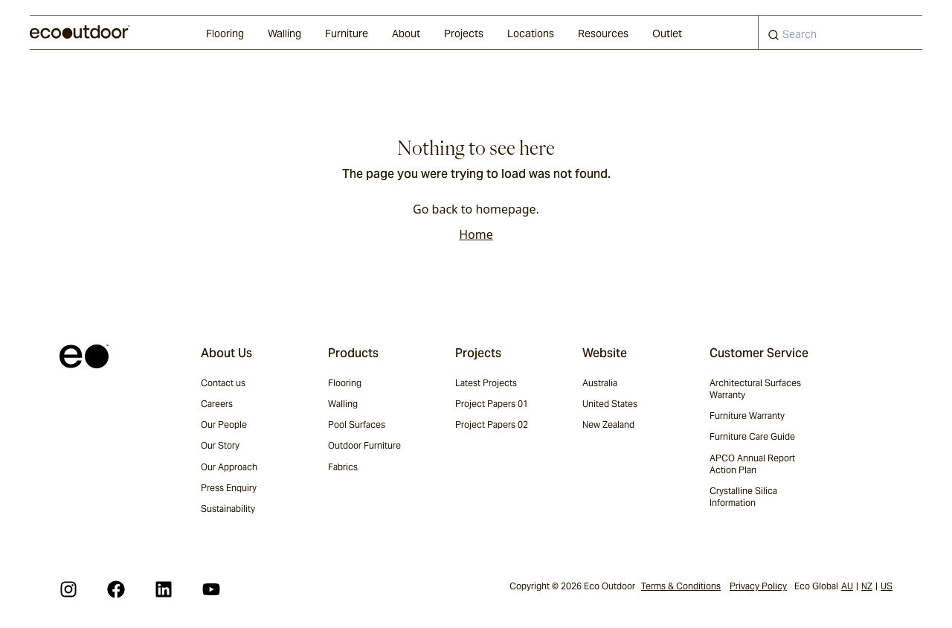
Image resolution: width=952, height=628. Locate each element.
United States (609, 403)
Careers (217, 403)
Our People (224, 424)
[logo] (80, 32)
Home (476, 234)
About (406, 33)
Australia (599, 382)
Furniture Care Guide (752, 436)
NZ (866, 586)
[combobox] (840, 32)
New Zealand (608, 424)
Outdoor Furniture (364, 445)
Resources (603, 33)
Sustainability (228, 508)
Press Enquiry (229, 487)
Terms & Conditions (681, 586)
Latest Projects (486, 382)
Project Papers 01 (491, 403)
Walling (284, 33)
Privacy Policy (758, 586)
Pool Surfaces (356, 424)
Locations (530, 33)
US (886, 586)
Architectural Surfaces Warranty (755, 388)
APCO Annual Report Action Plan (752, 463)
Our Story (220, 445)
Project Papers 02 (491, 424)
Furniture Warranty (747, 415)
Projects (463, 33)
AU (847, 586)
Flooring (225, 33)
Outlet (667, 33)
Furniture (346, 33)
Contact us (223, 382)
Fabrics (343, 466)
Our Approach (229, 466)
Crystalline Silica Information (743, 496)
